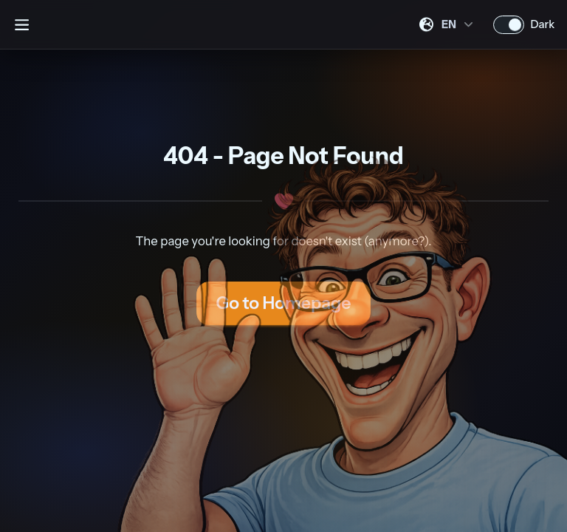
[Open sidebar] (21, 24)
